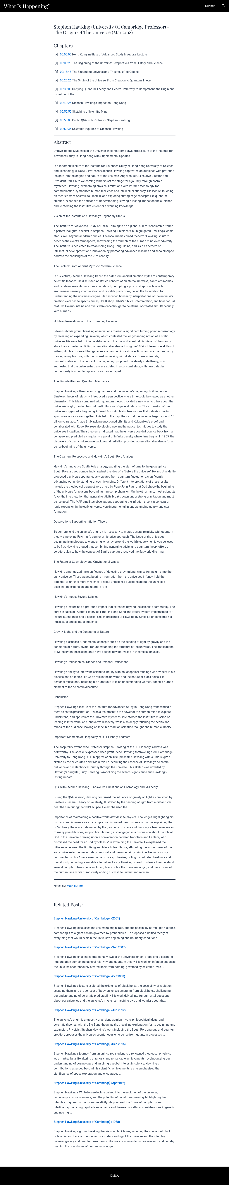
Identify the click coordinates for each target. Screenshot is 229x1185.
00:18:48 (65, 72)
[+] (56, 54)
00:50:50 (65, 111)
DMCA (114, 1175)
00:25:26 (65, 80)
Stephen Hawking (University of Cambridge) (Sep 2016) (90, 1044)
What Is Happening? (27, 6)
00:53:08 (65, 120)
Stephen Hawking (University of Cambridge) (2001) (87, 918)
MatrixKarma (75, 886)
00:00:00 (65, 54)
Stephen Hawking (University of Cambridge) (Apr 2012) (89, 1083)
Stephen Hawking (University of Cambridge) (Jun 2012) (90, 1010)
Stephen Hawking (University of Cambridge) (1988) (87, 1122)
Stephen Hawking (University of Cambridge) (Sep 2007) (90, 947)
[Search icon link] (223, 6)
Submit (210, 6)
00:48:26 (65, 103)
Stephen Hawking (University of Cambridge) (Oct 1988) (89, 976)
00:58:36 (65, 129)
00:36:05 (65, 89)
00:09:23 (65, 63)
